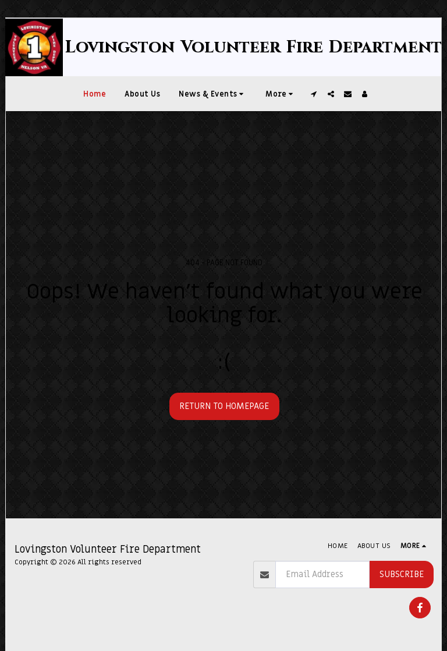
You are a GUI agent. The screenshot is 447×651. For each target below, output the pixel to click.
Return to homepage (224, 406)
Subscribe (401, 574)
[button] (213, 93)
